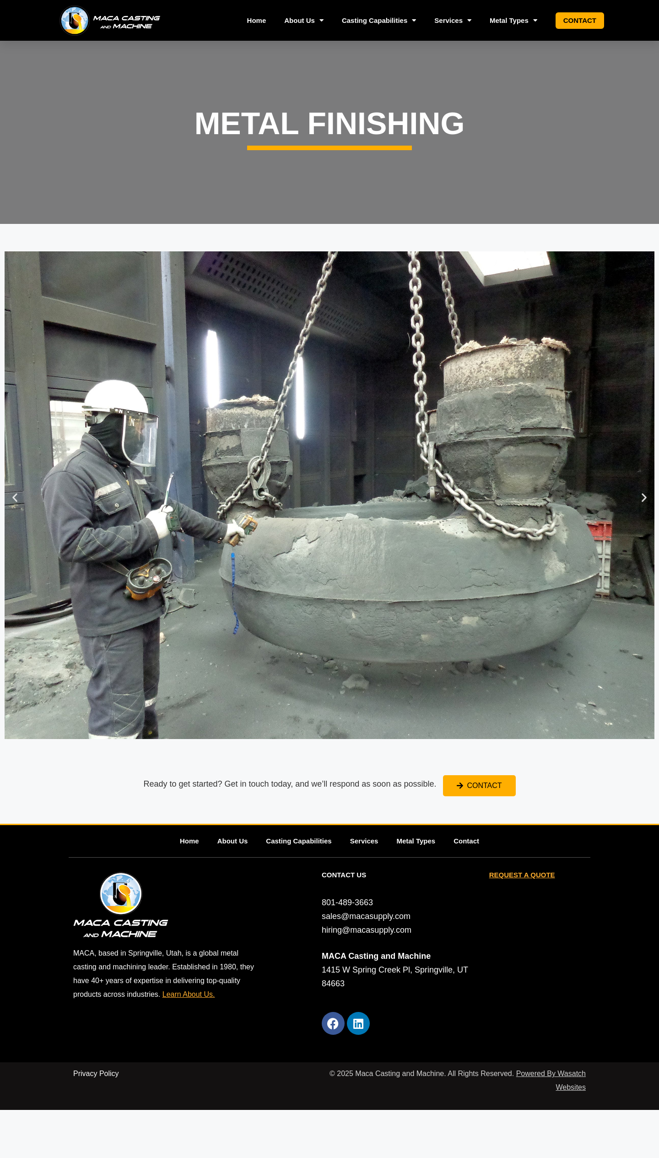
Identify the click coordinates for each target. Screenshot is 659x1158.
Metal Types (513, 20)
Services (452, 20)
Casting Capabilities (379, 20)
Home (256, 20)
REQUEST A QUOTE (522, 875)
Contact (579, 20)
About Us (304, 20)
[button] (15, 497)
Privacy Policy (96, 1073)
